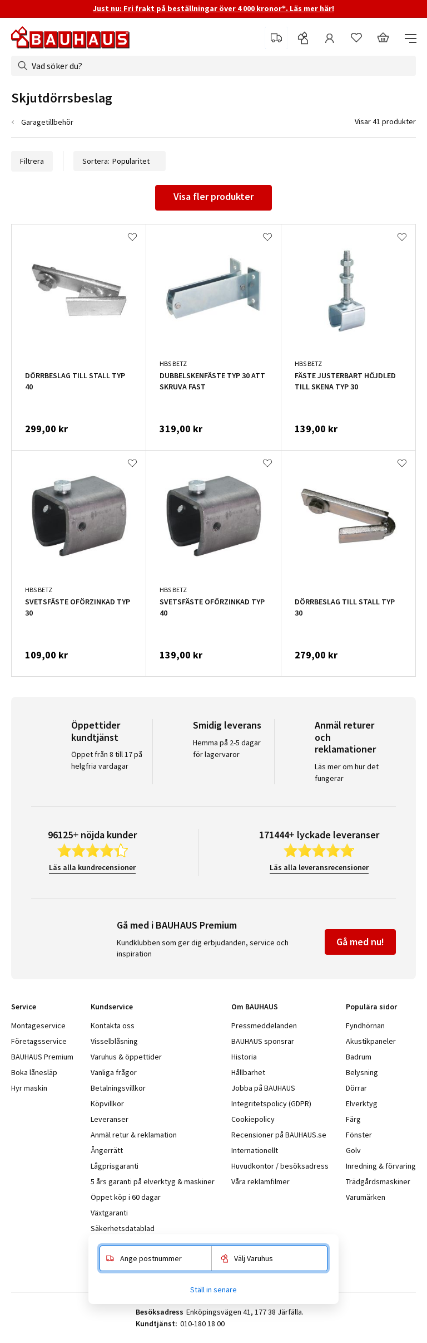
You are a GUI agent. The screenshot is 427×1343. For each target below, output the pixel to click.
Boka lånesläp (34, 1072)
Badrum (358, 1057)
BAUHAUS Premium (42, 1057)
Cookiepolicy (253, 1119)
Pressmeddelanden (264, 1025)
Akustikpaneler (371, 1041)
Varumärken (365, 1197)
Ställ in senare (213, 1290)
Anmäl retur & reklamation (134, 1135)
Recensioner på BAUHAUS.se (278, 1135)
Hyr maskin (29, 1088)
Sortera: (119, 161)
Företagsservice (39, 1041)
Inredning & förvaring (381, 1166)
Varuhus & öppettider (126, 1057)
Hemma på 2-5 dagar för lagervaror (227, 748)
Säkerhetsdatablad (123, 1228)
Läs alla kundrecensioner (92, 867)
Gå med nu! (360, 941)
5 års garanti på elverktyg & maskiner (153, 1181)
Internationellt (254, 1150)
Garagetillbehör (47, 122)
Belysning (362, 1072)
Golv (353, 1150)
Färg (353, 1119)
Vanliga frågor (114, 1072)
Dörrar (356, 1088)
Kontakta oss (113, 1025)
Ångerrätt (107, 1150)
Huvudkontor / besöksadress (280, 1166)
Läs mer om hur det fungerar (347, 772)
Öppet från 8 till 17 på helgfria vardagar (106, 760)
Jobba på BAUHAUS (263, 1088)
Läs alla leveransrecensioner (319, 867)
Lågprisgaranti (114, 1166)
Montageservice (38, 1025)
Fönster (359, 1135)
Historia (244, 1057)
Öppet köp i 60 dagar (126, 1197)
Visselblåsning (114, 1041)
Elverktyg (362, 1103)
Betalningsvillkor (118, 1088)
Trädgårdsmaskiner (378, 1181)
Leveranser (109, 1119)
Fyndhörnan (365, 1025)
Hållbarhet (248, 1072)
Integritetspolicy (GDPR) (271, 1103)
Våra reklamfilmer (260, 1181)
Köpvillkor (107, 1103)
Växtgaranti (109, 1213)
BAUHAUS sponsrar (262, 1041)
